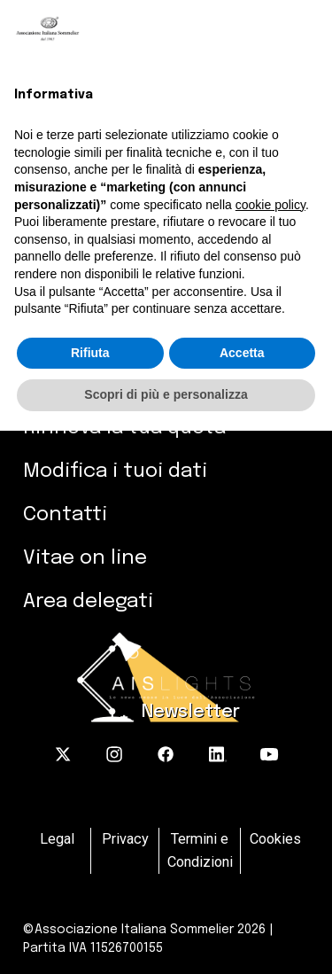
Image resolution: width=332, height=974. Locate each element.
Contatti (65, 514)
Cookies (275, 838)
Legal (57, 838)
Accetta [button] (242, 353)
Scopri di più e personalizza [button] (165, 394)
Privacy (125, 838)
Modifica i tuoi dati (115, 471)
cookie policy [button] (270, 205)
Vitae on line (85, 558)
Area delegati (88, 601)
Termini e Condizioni (200, 850)
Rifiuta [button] (90, 353)
